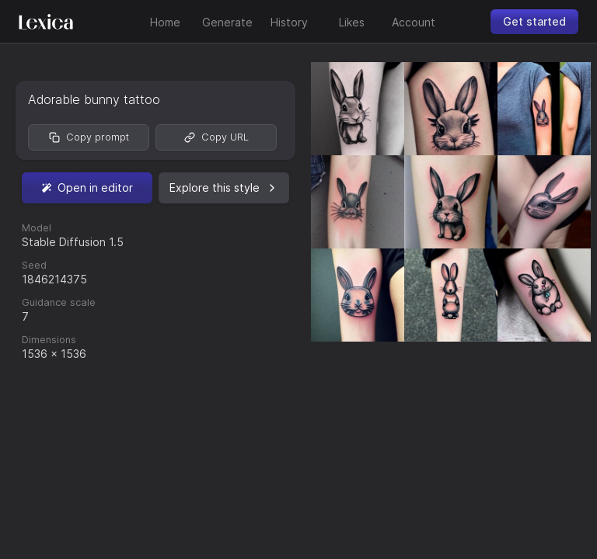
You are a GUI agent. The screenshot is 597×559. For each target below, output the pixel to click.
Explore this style (223, 187)
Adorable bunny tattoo (94, 99)
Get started (534, 21)
